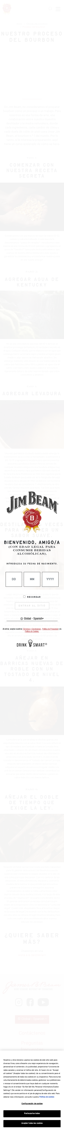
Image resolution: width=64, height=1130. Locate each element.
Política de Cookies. (32, 631)
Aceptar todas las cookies (31, 1123)
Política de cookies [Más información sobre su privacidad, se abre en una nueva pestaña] (46, 1097)
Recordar (34, 597)
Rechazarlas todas (32, 1114)
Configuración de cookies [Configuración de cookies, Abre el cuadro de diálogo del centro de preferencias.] (32, 1104)
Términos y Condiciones (32, 629)
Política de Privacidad (50, 629)
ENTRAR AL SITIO (32, 606)
